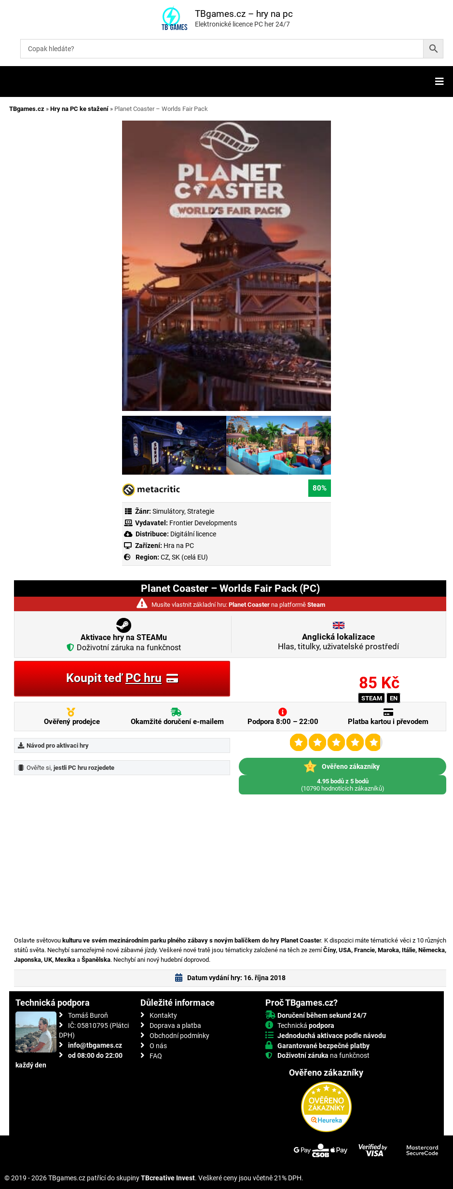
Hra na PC (178, 545)
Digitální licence (192, 534)
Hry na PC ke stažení (79, 108)
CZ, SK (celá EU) (184, 557)
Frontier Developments (203, 523)
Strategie (200, 511)
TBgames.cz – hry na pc (244, 13)
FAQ (156, 1056)
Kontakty (163, 1015)
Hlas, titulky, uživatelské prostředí (338, 641)
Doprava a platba (175, 1025)
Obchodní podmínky (179, 1035)
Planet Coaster (249, 604)
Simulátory (168, 511)
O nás (158, 1046)
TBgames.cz (26, 108)
